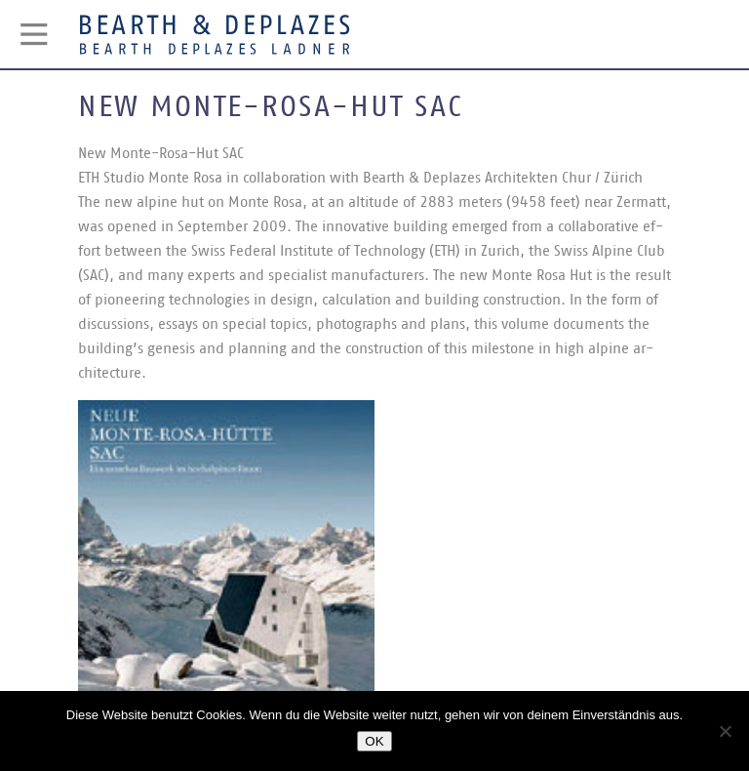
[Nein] (724, 731)
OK (374, 741)
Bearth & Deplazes (214, 34)
